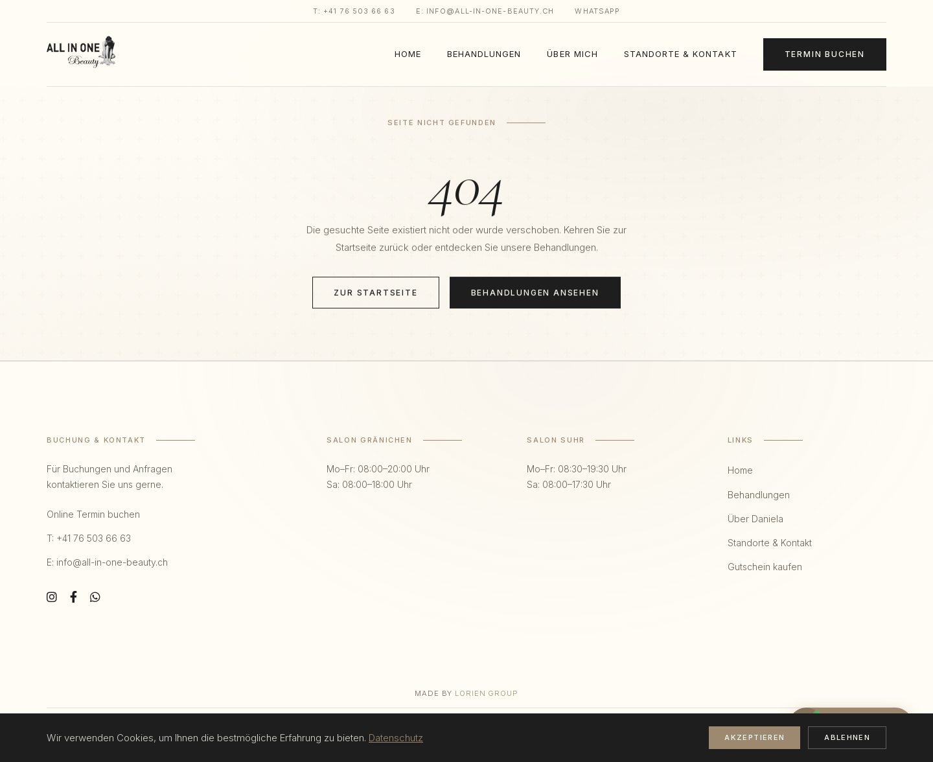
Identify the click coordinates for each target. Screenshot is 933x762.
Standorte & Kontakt (680, 54)
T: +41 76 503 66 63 (354, 11)
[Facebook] (73, 597)
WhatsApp (597, 11)
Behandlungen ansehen (535, 293)
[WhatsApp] (95, 597)
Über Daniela (755, 518)
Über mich (572, 54)
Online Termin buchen (93, 514)
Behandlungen (484, 54)
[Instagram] (52, 597)
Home (408, 54)
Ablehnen (847, 737)
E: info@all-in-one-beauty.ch (485, 11)
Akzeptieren (754, 737)
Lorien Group (486, 693)
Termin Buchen (825, 54)
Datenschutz (396, 738)
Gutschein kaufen (765, 566)
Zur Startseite (375, 293)
